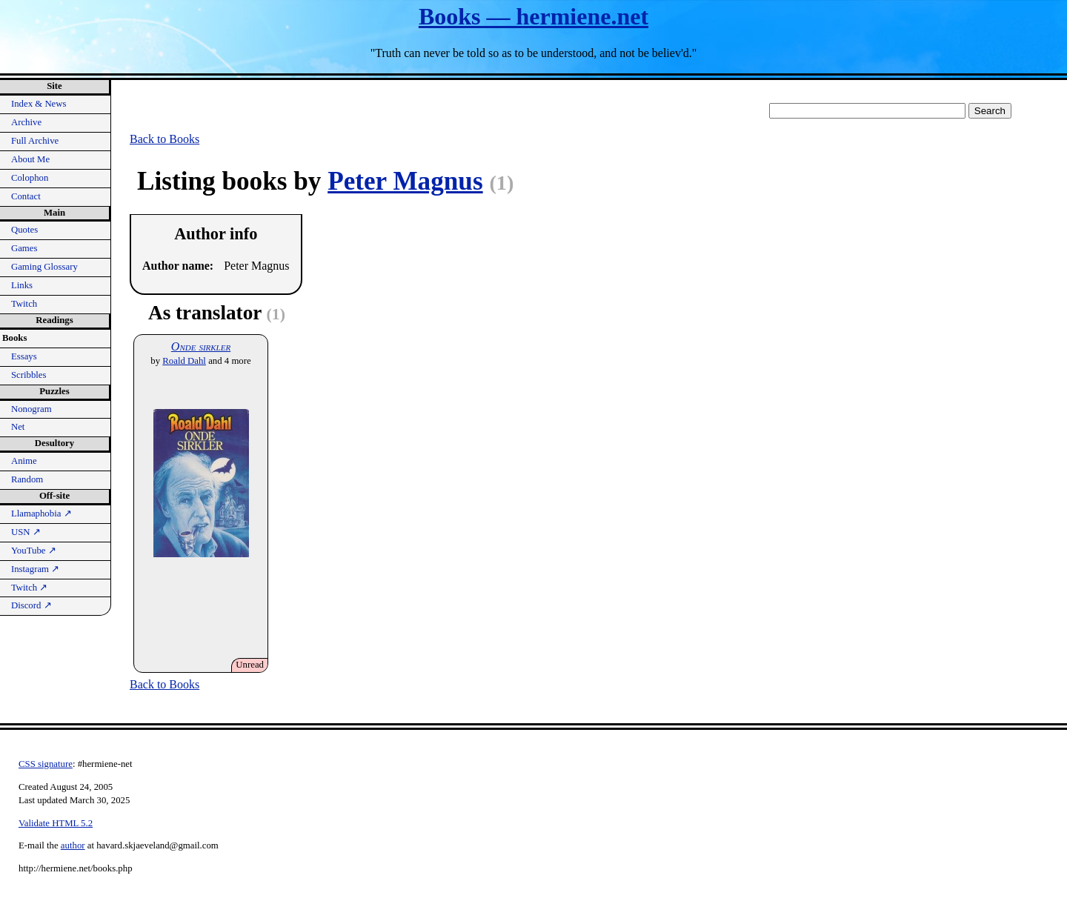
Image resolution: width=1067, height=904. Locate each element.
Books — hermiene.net (533, 16)
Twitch (24, 304)
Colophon (29, 178)
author (73, 845)
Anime (24, 461)
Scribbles (29, 375)
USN (26, 532)
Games (24, 248)
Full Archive (35, 141)
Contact (26, 196)
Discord (31, 605)
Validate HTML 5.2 (56, 823)
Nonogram (31, 409)
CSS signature (46, 764)
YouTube (33, 550)
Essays (24, 356)
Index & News (39, 104)
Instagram (35, 569)
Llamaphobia (41, 513)
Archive (26, 122)
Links (22, 285)
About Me (30, 159)
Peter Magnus (405, 181)
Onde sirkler (200, 346)
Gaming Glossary (44, 267)
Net (17, 427)
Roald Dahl (184, 361)
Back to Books (164, 139)
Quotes (24, 230)
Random (27, 479)
